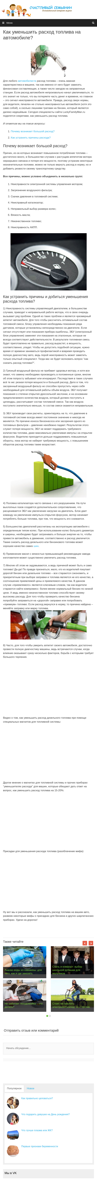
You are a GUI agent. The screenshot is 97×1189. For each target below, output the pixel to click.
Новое (30, 1088)
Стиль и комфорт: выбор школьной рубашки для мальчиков (67, 970)
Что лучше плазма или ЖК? (37, 1130)
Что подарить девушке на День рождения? (45, 1114)
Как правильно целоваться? (37, 1098)
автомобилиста (27, 80)
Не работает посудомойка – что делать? (24, 1005)
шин (36, 546)
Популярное (14, 1088)
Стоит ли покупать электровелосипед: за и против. (71, 1005)
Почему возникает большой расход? (33, 131)
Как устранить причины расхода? (31, 137)
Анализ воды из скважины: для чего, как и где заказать (23, 972)
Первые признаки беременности (39, 1146)
